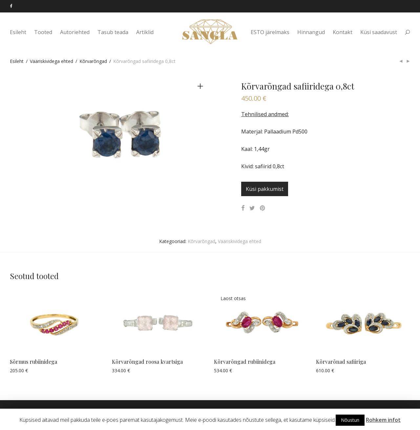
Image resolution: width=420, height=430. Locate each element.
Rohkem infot (383, 419)
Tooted (43, 33)
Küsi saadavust (378, 33)
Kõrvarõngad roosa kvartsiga (147, 361)
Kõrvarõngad (93, 61)
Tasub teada (112, 33)
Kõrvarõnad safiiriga (341, 361)
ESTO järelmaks (270, 33)
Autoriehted (75, 33)
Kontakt (342, 33)
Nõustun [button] (350, 420)
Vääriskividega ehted (51, 61)
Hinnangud (311, 33)
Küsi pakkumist (265, 189)
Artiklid (145, 33)
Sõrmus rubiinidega (33, 361)
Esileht (18, 33)
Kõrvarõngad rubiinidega (244, 361)
